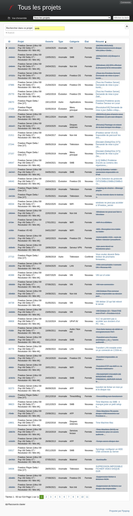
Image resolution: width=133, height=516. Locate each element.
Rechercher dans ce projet (19, 28)
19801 (11, 423)
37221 (12, 75)
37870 (12, 378)
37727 (12, 238)
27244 (11, 144)
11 (87, 497)
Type (60, 41)
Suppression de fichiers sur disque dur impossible (108, 487)
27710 (11, 257)
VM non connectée (105, 284)
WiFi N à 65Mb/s (104, 222)
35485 (12, 478)
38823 (11, 404)
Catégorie (74, 41)
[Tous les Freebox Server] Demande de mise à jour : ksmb (108, 75)
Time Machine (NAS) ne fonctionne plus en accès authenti (107, 432)
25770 (11, 94)
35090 (12, 487)
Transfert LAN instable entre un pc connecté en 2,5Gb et (109, 349)
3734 (11, 222)
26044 (12, 213)
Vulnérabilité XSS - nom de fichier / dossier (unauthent (108, 238)
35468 (12, 294)
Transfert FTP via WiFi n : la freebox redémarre (109, 367)
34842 (12, 57)
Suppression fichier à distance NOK (106, 478)
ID (9, 41)
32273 (11, 388)
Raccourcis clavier (15, 504)
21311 (11, 135)
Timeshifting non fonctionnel (109, 396)
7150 (11, 330)
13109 (12, 441)
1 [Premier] (41, 497)
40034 (11, 204)
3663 (11, 367)
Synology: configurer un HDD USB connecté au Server (109, 450)
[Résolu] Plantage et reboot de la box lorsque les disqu (109, 126)
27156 (11, 109)
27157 (11, 153)
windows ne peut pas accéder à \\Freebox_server (109, 203)
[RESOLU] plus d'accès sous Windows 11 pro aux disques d (109, 117)
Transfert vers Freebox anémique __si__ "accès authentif (107, 339)
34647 (11, 163)
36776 (11, 349)
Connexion (126, 2)
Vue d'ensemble (19, 18)
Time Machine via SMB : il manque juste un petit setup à (108, 404)
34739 (11, 303)
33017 (11, 450)
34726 (12, 196)
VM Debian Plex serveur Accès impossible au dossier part (109, 293)
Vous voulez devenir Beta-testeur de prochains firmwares (108, 257)
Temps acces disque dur (107, 441)
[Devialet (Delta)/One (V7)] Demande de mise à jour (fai (108, 153)
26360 (12, 189)
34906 (12, 312)
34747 (12, 172)
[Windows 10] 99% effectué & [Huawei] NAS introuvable (109, 66)
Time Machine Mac (104, 423)
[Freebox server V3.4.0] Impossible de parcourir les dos (108, 135)
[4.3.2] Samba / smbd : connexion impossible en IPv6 (107, 172)
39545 (12, 247)
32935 (12, 358)
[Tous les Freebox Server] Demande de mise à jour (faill (107, 94)
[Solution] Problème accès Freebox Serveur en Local (108, 102)
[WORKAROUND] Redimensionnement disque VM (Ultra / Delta (109, 48)
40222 (12, 48)
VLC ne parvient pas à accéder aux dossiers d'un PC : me (108, 321)
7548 (11, 413)
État (87, 41)
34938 (11, 469)
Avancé (10, 33)
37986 (11, 85)
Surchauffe (101, 459)
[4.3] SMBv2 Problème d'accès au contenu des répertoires (107, 163)
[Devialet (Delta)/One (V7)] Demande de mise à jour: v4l (108, 144)
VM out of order (103, 275)
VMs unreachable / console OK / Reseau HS (108, 266)
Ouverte (49, 41)
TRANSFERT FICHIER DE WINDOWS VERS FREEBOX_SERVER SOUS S (109, 378)
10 (82, 497)
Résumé (101, 41)
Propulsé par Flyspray (119, 511)
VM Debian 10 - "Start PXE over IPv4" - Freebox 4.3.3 (108, 312)
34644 (12, 66)
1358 (11, 230)
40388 (11, 275)
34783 (12, 459)
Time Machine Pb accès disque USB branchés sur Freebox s (107, 413)
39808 (11, 321)
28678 (12, 432)
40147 (12, 126)
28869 (12, 340)
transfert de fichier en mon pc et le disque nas (109, 388)
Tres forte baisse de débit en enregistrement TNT (109, 330)
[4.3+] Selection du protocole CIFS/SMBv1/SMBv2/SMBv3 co (109, 181)
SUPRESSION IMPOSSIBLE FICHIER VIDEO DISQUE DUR (109, 469)
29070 (11, 102)
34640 (11, 181)
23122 (12, 396)
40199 (12, 266)
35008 (12, 284)
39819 (12, 117)
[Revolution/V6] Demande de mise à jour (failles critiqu (109, 108)
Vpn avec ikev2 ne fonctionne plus (104, 247)
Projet (21, 41)
